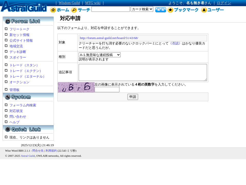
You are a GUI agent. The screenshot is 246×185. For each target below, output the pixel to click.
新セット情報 (19, 35)
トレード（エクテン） (26, 71)
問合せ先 (38, 150)
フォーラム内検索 (22, 105)
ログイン (224, 3)
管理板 (14, 90)
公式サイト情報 (21, 40)
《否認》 (161, 43)
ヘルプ (14, 122)
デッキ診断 (17, 52)
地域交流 (16, 46)
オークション (19, 82)
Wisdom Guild (69, 3)
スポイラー (17, 57)
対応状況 (16, 111)
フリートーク (19, 29)
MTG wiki (93, 3)
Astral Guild (28, 155)
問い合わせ (17, 116)
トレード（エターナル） (27, 76)
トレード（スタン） (24, 65)
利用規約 (51, 150)
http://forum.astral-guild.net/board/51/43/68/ (95, 38)
